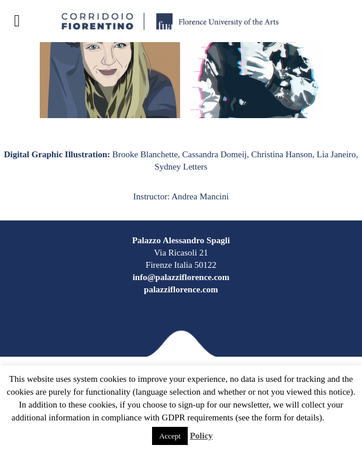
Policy (201, 435)
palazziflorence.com (181, 289)
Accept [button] (170, 436)
